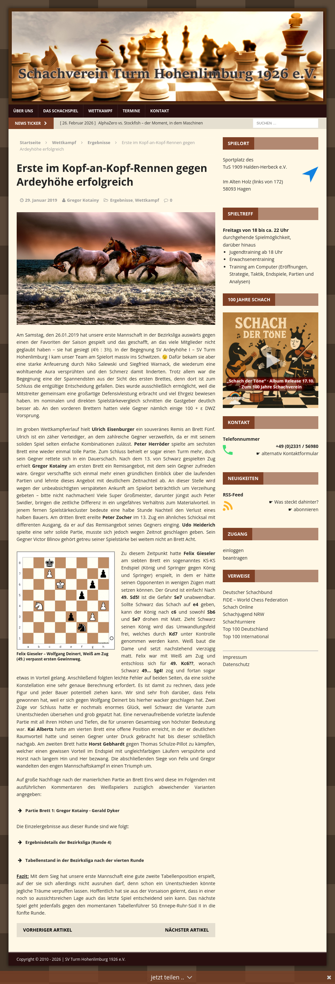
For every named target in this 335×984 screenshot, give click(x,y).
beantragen (235, 558)
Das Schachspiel (60, 111)
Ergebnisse (121, 200)
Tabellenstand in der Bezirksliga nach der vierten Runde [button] (80, 860)
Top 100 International (246, 636)
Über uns (23, 111)
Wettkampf (100, 111)
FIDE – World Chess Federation (255, 600)
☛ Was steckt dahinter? (294, 502)
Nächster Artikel (187, 930)
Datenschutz (236, 664)
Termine (131, 111)
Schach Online (238, 607)
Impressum (235, 657)
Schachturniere (239, 622)
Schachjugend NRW (243, 614)
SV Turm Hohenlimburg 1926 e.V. (95, 959)
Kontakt (159, 111)
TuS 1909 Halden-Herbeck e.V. (255, 167)
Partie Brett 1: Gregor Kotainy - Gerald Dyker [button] (68, 810)
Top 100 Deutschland (245, 629)
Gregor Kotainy (83, 200)
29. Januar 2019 (41, 200)
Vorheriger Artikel (47, 930)
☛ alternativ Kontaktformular (287, 453)
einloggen (233, 550)
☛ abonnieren (303, 509)
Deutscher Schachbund (247, 592)
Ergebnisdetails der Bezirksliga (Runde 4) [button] (64, 842)
